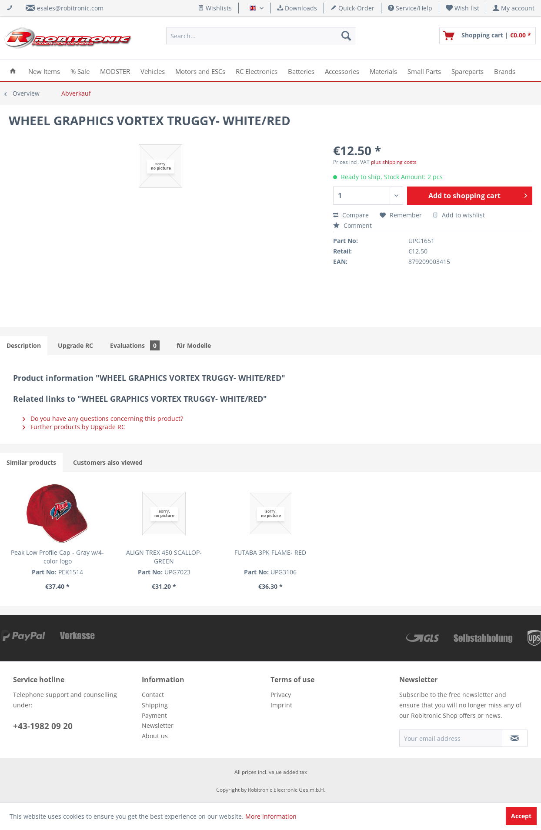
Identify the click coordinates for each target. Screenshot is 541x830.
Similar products (31, 462)
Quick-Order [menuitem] (352, 8)
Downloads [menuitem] (297, 8)
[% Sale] (80, 70)
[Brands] (505, 70)
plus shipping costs (394, 162)
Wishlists (215, 8)
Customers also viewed (108, 462)
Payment (154, 715)
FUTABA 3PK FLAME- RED (270, 552)
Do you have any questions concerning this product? (103, 418)
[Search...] (260, 35)
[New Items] (44, 70)
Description (24, 345)
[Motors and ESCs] (200, 70)
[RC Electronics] (256, 70)
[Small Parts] (424, 70)
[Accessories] (342, 70)
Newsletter (158, 725)
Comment (352, 225)
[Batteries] (301, 70)
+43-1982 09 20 (43, 726)
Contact (153, 694)
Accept (521, 816)
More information (271, 816)
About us (155, 736)
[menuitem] (462, 8)
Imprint (281, 705)
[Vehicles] (152, 70)
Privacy (280, 694)
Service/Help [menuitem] (410, 8)
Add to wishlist (459, 215)
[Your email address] (450, 738)
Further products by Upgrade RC (74, 427)
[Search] (346, 35)
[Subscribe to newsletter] (515, 738)
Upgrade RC (75, 345)
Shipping (155, 705)
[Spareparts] (467, 70)
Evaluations (135, 345)
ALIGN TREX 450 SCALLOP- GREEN (164, 556)
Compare (351, 215)
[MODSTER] (115, 70)
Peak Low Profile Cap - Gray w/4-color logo (57, 556)
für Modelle (194, 345)
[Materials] (383, 70)
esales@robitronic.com (70, 8)
